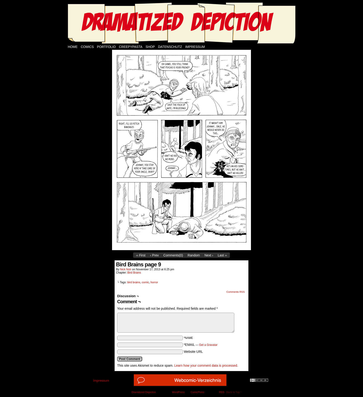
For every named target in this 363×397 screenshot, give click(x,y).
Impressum (195, 47)
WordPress (178, 392)
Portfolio (106, 47)
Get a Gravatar (208, 345)
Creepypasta (130, 47)
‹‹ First (140, 255)
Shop (150, 47)
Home (73, 47)
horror (154, 282)
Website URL (193, 351)
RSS (221, 392)
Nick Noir (125, 269)
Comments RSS (235, 291)
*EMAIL (201, 345)
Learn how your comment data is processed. (206, 365)
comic (145, 282)
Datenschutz (170, 47)
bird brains (133, 282)
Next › (208, 255)
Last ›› (222, 255)
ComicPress (197, 392)
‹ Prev (154, 255)
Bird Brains (134, 272)
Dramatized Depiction (143, 392)
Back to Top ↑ (234, 392)
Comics (87, 47)
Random (194, 255)
